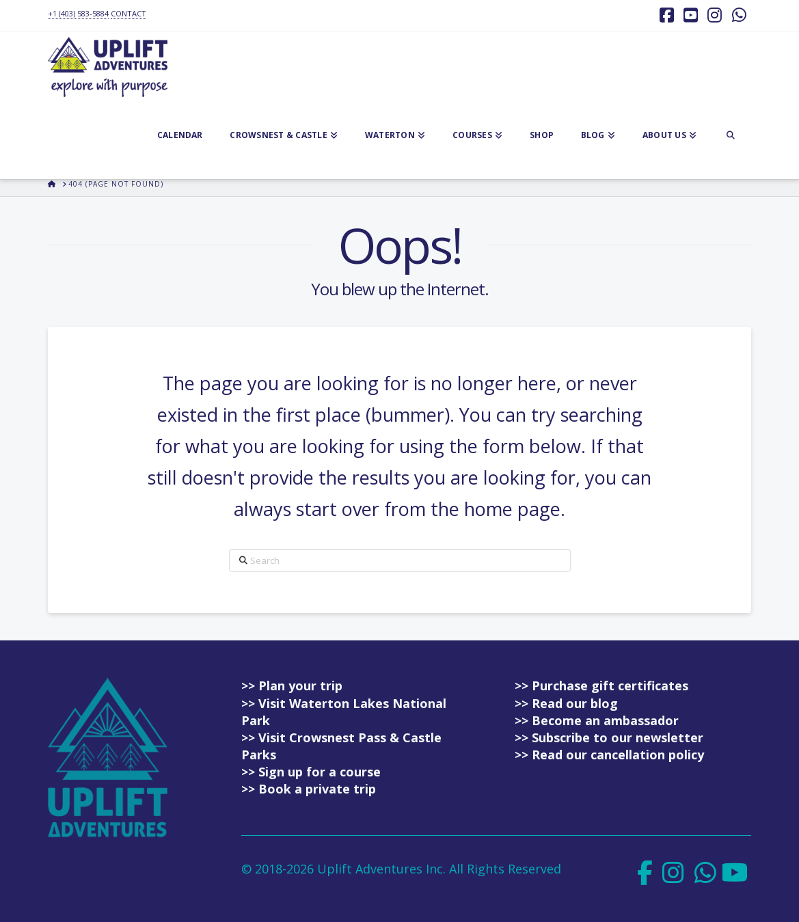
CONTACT (128, 13)
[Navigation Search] (730, 138)
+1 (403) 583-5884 (78, 13)
